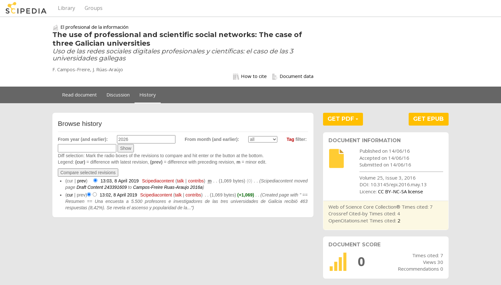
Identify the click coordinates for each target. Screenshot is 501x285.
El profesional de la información (94, 27)
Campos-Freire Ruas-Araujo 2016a (168, 187)
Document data (292, 76)
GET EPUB (428, 118)
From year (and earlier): (83, 139)
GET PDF (343, 118)
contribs (196, 180)
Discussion (118, 94)
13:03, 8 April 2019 (120, 180)
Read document (79, 94)
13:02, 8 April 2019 (118, 194)
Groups (94, 8)
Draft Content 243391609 (101, 187)
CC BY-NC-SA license (400, 191)
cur (70, 194)
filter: (297, 139)
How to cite (250, 76)
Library (66, 8)
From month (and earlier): (212, 139)
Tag (290, 139)
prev (81, 180)
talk (180, 180)
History (147, 94)
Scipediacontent (158, 180)
